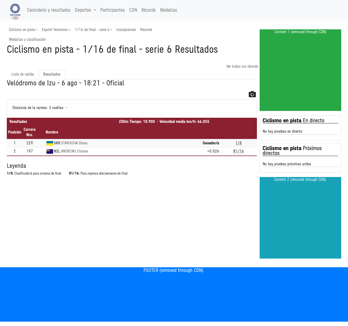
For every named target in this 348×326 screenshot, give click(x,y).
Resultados (51, 74)
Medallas (168, 10)
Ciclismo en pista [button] (22, 30)
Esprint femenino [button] (55, 30)
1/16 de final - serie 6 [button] (92, 30)
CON (133, 10)
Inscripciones (126, 30)
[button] (252, 94)
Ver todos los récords (242, 66)
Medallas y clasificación (27, 39)
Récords (148, 10)
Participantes (112, 10)
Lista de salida (22, 74)
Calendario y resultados (48, 10)
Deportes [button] (83, 10)
